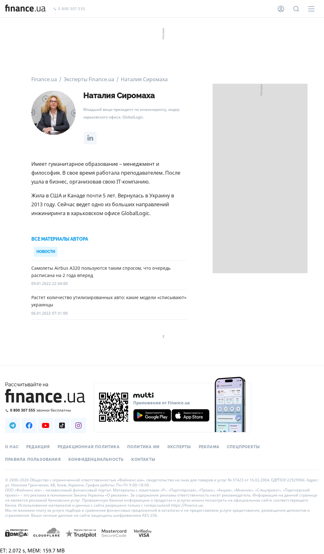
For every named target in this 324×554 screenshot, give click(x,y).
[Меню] (311, 9)
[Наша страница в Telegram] (12, 425)
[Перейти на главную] (25, 9)
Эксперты (179, 447)
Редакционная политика (89, 447)
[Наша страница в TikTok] (62, 425)
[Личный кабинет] (281, 9)
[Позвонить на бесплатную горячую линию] (45, 410)
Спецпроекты (243, 447)
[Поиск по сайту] (296, 9)
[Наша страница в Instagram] (78, 425)
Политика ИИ (143, 447)
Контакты (143, 459)
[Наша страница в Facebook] (29, 425)
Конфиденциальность (96, 459)
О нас (12, 447)
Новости (45, 252)
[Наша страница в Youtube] (45, 425)
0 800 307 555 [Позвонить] (69, 9)
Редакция (38, 447)
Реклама (209, 447)
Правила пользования (33, 459)
